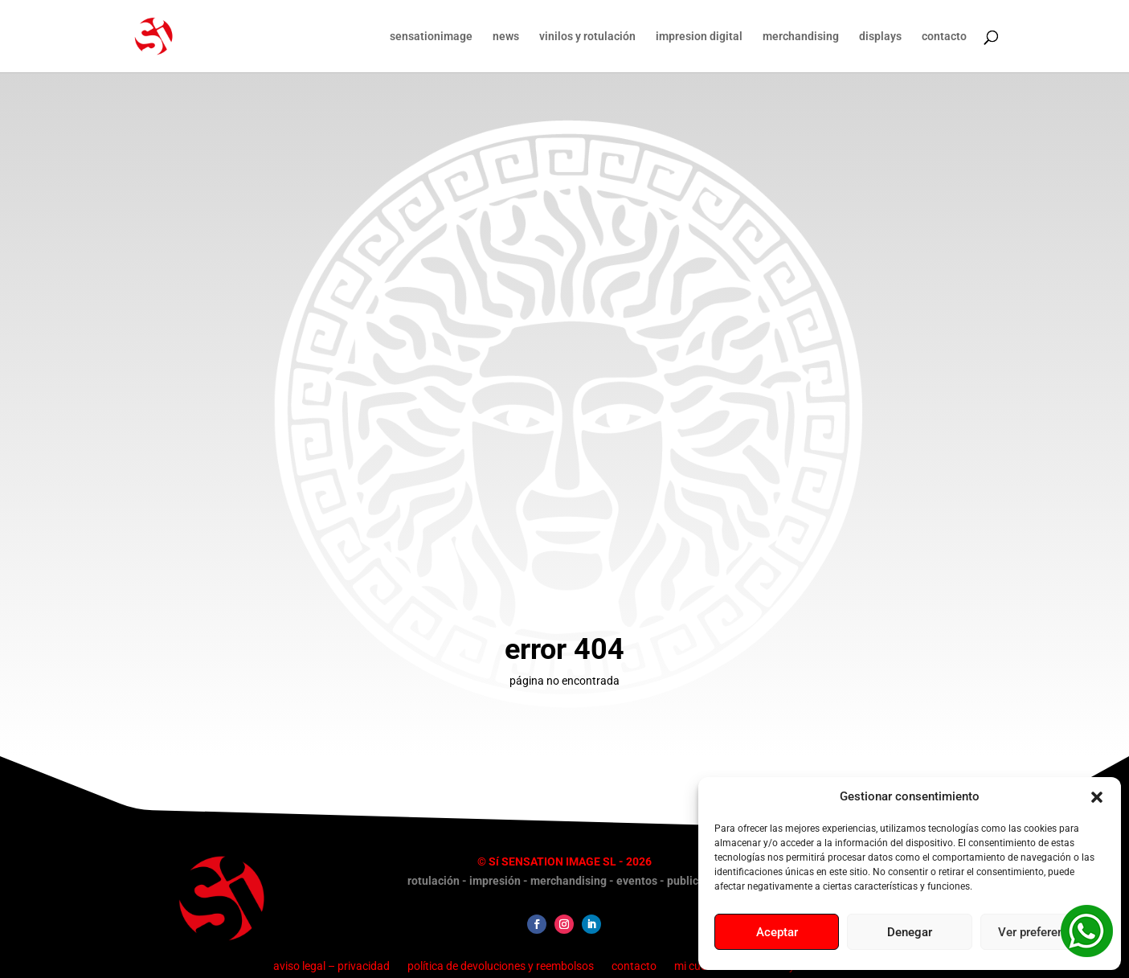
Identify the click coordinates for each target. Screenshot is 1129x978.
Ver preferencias (1042, 932)
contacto (944, 37)
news (506, 37)
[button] (1097, 797)
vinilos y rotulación (587, 37)
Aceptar (777, 932)
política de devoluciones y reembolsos (500, 966)
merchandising (801, 37)
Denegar (909, 932)
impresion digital (699, 37)
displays (880, 37)
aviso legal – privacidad (331, 966)
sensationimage (431, 37)
